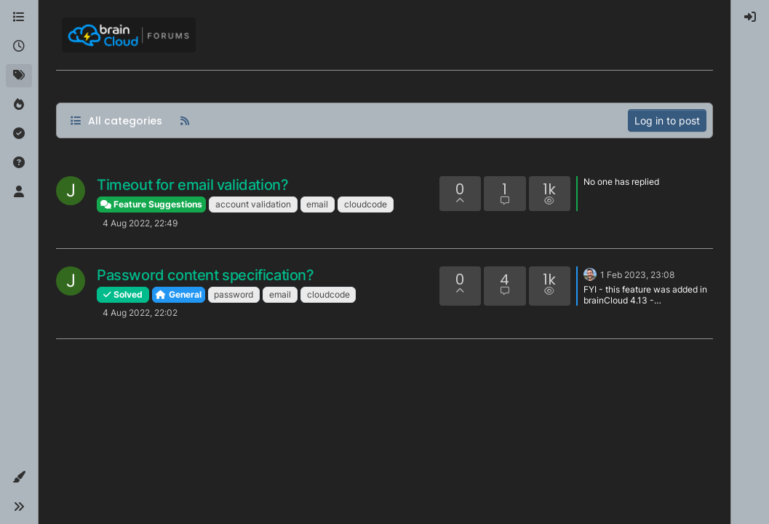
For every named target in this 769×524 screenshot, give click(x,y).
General (179, 294)
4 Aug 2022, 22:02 (140, 312)
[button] (19, 477)
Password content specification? (205, 275)
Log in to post (667, 120)
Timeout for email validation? (192, 185)
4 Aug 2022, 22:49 (140, 223)
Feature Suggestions (151, 204)
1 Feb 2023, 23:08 (637, 274)
